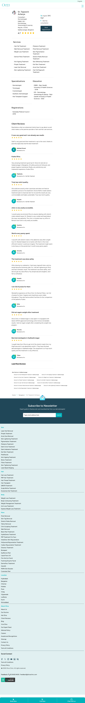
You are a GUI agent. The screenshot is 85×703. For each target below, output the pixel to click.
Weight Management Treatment (11, 503)
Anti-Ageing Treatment (8, 457)
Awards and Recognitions (9, 636)
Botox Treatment (6, 459)
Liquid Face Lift (6, 555)
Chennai (3, 583)
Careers (3, 633)
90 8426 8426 (14, 674)
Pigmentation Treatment (8, 441)
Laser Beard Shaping (7, 467)
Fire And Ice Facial (7, 558)
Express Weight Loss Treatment (10, 508)
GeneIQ (3, 565)
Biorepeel (4, 550)
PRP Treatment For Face (8, 536)
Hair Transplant (5, 482)
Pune (2, 589)
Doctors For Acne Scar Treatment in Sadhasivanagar (25, 377)
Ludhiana (4, 596)
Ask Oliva (4, 615)
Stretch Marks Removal (8, 521)
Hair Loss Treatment (7, 474)
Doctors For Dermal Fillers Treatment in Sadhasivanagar (51, 382)
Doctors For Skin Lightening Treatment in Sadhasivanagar (57, 385)
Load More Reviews (19, 364)
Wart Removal (5, 529)
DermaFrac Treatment (8, 563)
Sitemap (3, 639)
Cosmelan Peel (5, 571)
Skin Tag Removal (6, 518)
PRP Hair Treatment (7, 477)
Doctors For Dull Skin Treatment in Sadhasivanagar (49, 379)
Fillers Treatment (6, 462)
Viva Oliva (4, 624)
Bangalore (4, 581)
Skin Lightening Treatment (9, 438)
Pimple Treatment (6, 433)
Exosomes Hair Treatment (9, 490)
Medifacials (4, 454)
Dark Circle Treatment (8, 446)
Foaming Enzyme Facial (8, 560)
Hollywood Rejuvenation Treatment (12, 542)
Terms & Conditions (7, 648)
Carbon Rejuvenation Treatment (11, 544)
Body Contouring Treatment (9, 500)
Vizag (3, 591)
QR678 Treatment (6, 485)
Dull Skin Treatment (7, 451)
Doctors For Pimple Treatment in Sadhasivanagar (24, 379)
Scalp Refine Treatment (8, 488)
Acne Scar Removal (7, 436)
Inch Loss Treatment (7, 505)
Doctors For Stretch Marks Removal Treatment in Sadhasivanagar (28, 385)
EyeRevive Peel (6, 552)
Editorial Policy (5, 630)
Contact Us (4, 642)
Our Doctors (5, 612)
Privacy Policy (5, 645)
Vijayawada (4, 594)
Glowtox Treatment (7, 547)
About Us (4, 609)
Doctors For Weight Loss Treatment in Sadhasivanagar (51, 377)
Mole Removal (5, 515)
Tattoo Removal (6, 523)
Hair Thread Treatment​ (8, 480)
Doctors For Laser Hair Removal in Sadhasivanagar (25, 382)
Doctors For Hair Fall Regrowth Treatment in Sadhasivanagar (27, 374)
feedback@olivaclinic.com (28, 674)
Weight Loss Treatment (8, 498)
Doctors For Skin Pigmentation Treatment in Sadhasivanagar (27, 387)
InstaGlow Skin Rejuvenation (10, 539)
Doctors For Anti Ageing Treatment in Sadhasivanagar (54, 374)
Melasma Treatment (7, 443)
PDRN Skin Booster (7, 568)
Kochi (3, 599)
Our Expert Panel (6, 627)
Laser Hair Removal (7, 430)
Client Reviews (6, 618)
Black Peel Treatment (7, 531)
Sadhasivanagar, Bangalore (26, 30)
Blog (2, 621)
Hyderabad (4, 578)
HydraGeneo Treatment (8, 534)
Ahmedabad (5, 602)
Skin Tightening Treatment (9, 465)
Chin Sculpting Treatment (9, 526)
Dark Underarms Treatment (9, 449)
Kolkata (3, 586)
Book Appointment (46, 28)
